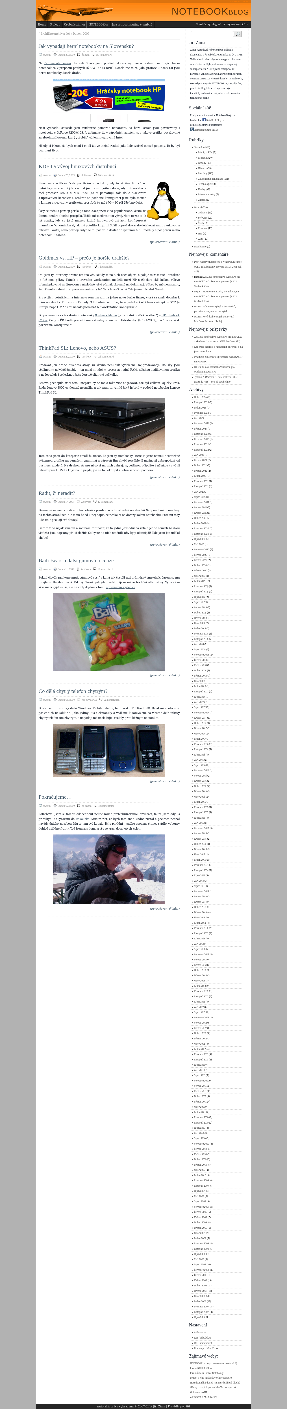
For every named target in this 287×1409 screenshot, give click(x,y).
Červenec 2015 (201, 828)
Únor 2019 (199, 623)
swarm (197, 306)
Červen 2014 (200, 896)
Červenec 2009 (201, 1206)
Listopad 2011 (201, 1059)
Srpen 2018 (200, 649)
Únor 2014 (199, 917)
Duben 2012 (200, 1033)
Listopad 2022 (201, 449)
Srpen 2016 (200, 765)
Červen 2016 (200, 775)
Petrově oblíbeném (57, 63)
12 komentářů (106, 805)
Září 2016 (199, 759)
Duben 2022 (200, 465)
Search (239, 34)
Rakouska (82, 819)
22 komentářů (112, 699)
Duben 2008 (200, 1285)
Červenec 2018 (201, 654)
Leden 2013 (200, 986)
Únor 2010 (199, 1169)
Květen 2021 (200, 512)
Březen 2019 (200, 618)
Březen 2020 (200, 570)
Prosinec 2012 (201, 991)
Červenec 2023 (201, 439)
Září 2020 (199, 544)
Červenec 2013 (201, 954)
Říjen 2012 (199, 1001)
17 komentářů (105, 501)
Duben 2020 (200, 565)
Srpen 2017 (200, 707)
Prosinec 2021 (201, 481)
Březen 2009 (200, 1227)
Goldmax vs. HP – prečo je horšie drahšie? (84, 258)
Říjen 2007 (199, 1317)
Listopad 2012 (201, 996)
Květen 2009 (200, 1217)
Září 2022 (199, 454)
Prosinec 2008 (201, 1243)
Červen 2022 (200, 460)
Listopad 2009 (201, 1185)
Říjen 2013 (199, 938)
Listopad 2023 (201, 433)
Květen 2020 (200, 560)
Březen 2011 (200, 1101)
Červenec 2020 (201, 549)
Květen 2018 (200, 665)
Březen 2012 (200, 1038)
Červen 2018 (200, 660)
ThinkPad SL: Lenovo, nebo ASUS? (77, 348)
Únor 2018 (199, 681)
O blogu (55, 24)
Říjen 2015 (199, 817)
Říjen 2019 (199, 597)
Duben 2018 (200, 670)
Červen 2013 (200, 959)
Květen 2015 (200, 838)
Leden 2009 (200, 1238)
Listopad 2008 (201, 1248)
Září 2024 (199, 418)
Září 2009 (199, 1196)
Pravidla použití (179, 1406)
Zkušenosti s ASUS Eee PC (203, 1397)
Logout (197, 291)
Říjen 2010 (199, 1127)
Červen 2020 (200, 554)
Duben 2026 (200, 397)
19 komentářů (105, 569)
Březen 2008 (200, 1291)
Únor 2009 (199, 1233)
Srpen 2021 (200, 497)
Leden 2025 (200, 407)
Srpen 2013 (200, 949)
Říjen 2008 (199, 1254)
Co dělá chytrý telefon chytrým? (73, 691)
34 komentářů (106, 175)
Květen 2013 (200, 965)
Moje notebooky (206, 194)
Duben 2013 (200, 970)
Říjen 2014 (199, 875)
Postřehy (86, 266)
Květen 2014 (200, 901)
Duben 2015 (200, 844)
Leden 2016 (200, 801)
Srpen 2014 (200, 886)
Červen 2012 (200, 1022)
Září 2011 (198, 1070)
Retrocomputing (200, 129)
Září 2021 (199, 491)
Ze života (86, 501)
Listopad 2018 (201, 639)
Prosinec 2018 (201, 633)
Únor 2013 (199, 980)
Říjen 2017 (199, 696)
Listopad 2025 (201, 402)
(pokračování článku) (165, 242)
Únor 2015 (199, 854)
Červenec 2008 (201, 1270)
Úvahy (201, 189)
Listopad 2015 (201, 812)
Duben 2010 (200, 1159)
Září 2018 (199, 644)
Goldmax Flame (106, 315)
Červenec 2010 (201, 1143)
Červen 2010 (200, 1148)
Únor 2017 (199, 733)
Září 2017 (199, 702)
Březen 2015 (200, 849)
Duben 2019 (200, 612)
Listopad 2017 (201, 691)
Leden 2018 (200, 686)
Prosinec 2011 (201, 1054)
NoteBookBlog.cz (213, 120)
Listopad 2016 (201, 749)
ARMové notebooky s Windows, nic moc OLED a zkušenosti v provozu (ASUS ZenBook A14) (217, 266)
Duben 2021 (200, 518)
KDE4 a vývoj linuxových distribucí (77, 166)
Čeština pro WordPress (206, 1348)
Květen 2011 (200, 1091)
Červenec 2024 (201, 423)
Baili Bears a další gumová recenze (76, 560)
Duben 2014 (200, 907)
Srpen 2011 (199, 1075)
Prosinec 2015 (201, 807)
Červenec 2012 (201, 1017)
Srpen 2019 (200, 602)
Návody (202, 163)
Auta (200, 238)
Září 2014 (199, 880)
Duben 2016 (200, 786)
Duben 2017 (200, 723)
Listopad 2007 (201, 1312)
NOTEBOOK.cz (98, 24)
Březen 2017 (200, 728)
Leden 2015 (200, 859)
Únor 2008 (199, 1296)
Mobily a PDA (89, 699)
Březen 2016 (200, 791)
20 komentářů (104, 54)
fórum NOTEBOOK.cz (201, 1368)
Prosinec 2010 (201, 1117)
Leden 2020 (200, 581)
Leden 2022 (200, 476)
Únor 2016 (199, 796)
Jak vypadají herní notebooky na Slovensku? (86, 46)
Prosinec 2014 (201, 865)
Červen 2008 (200, 1275)
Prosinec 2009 (201, 1180)
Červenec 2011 (201, 1080)
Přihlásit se (200, 1332)
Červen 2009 (200, 1212)
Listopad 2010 (201, 1122)
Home (42, 24)
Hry (200, 233)
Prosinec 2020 (201, 528)
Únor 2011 (199, 1106)
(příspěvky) (202, 1337)
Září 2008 (199, 1259)
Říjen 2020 (199, 539)
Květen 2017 (200, 717)
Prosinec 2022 (201, 444)
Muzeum (203, 157)
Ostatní (198, 207)
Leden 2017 (200, 738)
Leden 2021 (200, 523)
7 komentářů (105, 266)
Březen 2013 (200, 975)
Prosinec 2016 (201, 744)
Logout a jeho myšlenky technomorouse (211, 1377)
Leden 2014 (200, 923)
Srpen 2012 (200, 1012)
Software (86, 175)
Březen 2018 (200, 675)
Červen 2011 (200, 1085)
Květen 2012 (200, 1028)
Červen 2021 (200, 507)
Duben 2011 (200, 1096)
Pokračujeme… (55, 797)
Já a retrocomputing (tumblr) (132, 24)
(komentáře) (203, 1343)
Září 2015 (199, 823)
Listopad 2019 (201, 591)
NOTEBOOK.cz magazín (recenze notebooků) (213, 1363)
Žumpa (85, 54)
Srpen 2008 (200, 1264)
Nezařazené (200, 246)
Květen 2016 (200, 780)
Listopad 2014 (201, 870)
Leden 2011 (200, 1112)
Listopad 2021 (201, 486)
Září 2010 (199, 1133)
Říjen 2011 (199, 1064)
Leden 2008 (200, 1301)
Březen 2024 (200, 428)
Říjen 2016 (199, 754)
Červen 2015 (200, 833)
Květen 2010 (200, 1154)
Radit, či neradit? (57, 493)
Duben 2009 (200, 1222)
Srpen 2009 (200, 1201)
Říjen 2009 (199, 1191)
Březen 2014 (200, 912)
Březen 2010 (200, 1164)
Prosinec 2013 (201, 928)
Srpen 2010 (200, 1138)
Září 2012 (199, 1007)
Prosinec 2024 (201, 412)
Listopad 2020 (201, 533)
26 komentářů (106, 356)
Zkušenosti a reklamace (210, 178)
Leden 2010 (200, 1175)
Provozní (202, 228)
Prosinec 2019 (201, 586)
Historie (202, 168)
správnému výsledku (120, 587)
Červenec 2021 (201, 502)
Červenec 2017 (201, 712)
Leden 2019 (200, 628)
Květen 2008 (200, 1280)
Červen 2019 (200, 607)
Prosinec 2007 (201, 1306)
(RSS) (215, 129)
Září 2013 (199, 944)
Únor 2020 (199, 576)
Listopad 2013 (201, 933)
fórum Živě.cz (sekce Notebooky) (207, 1373)
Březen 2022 (200, 470)
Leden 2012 (200, 1049)
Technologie (204, 184)
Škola (201, 223)
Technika (199, 147)
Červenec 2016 (201, 770)
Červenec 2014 (201, 891)
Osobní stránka (74, 24)
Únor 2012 (199, 1043)
